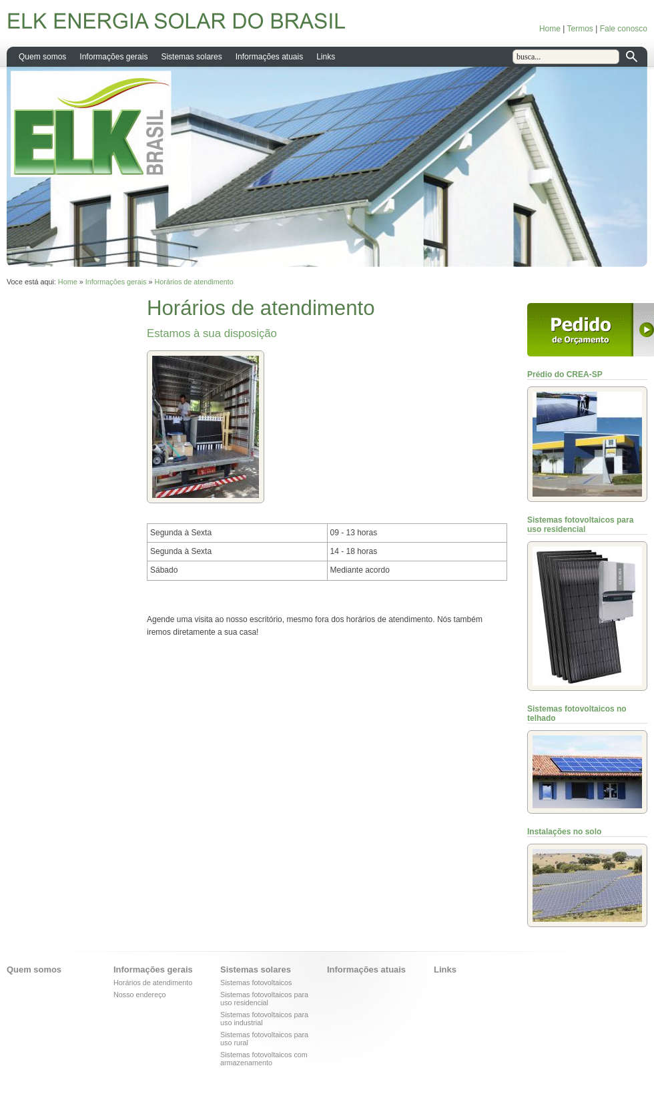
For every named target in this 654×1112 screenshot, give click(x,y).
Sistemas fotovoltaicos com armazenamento (264, 1059)
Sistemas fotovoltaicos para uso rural (264, 1039)
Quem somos (42, 56)
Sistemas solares (191, 56)
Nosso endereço (139, 995)
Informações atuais (269, 56)
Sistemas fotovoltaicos (256, 983)
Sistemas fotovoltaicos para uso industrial (264, 1019)
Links (325, 56)
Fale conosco (623, 28)
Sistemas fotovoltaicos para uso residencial (264, 999)
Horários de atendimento (194, 282)
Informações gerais (113, 56)
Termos (580, 28)
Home (550, 28)
